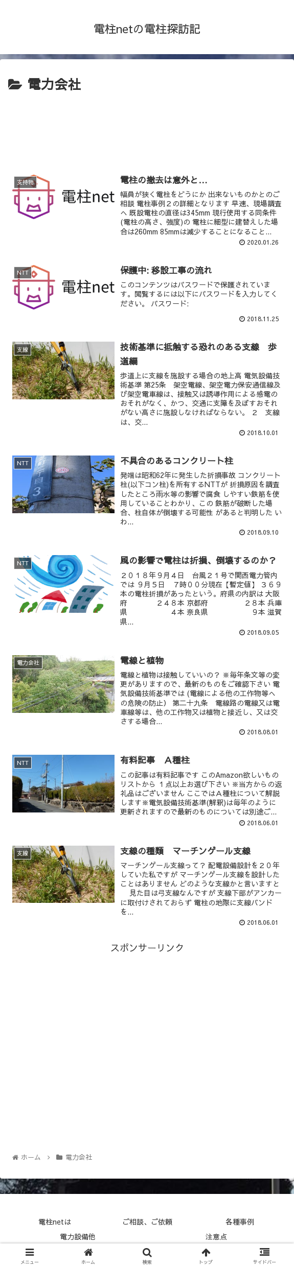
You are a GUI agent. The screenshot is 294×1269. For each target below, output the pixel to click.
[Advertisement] (147, 126)
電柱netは (54, 1221)
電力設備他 (78, 1236)
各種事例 (239, 1221)
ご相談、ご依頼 (147, 1221)
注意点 (216, 1236)
